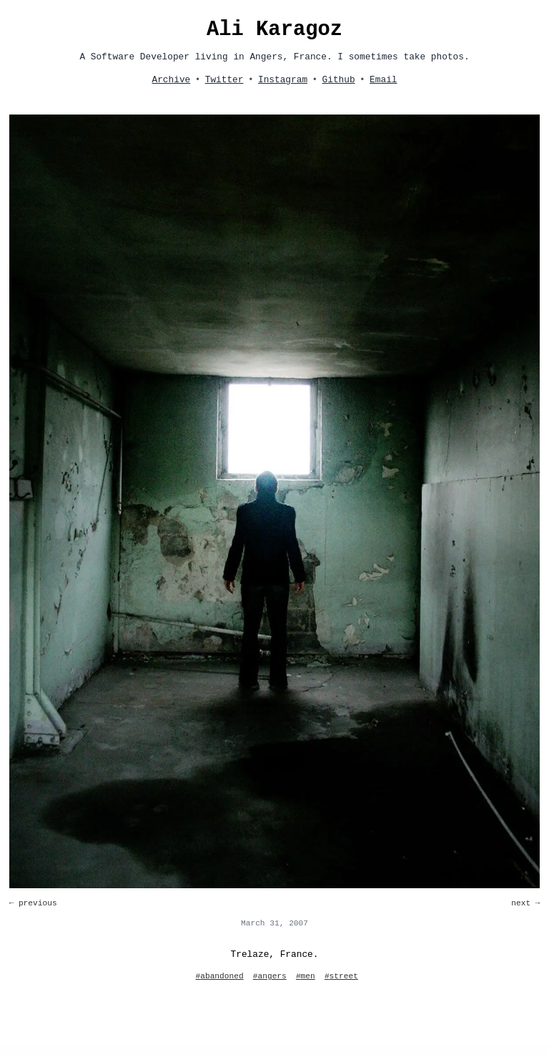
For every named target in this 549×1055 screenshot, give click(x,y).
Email (383, 79)
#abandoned (220, 976)
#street (341, 976)
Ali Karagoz (274, 30)
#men (305, 976)
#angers (270, 976)
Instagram (282, 79)
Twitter (224, 79)
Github (338, 79)
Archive (171, 79)
